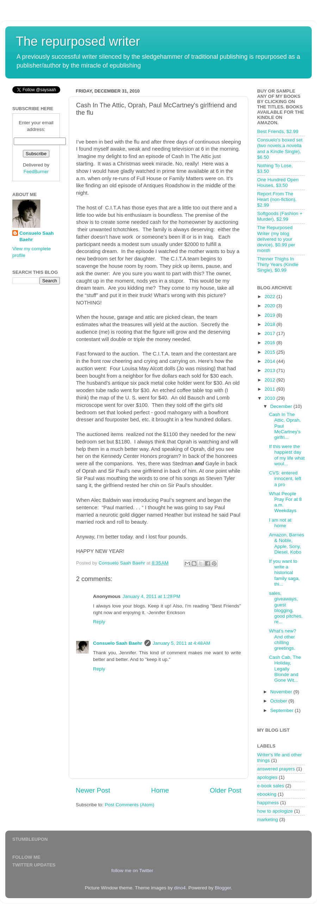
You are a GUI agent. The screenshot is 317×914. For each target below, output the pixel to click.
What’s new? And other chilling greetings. (282, 639)
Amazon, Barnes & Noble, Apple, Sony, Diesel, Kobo (286, 543)
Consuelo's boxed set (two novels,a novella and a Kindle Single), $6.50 (280, 148)
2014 (270, 361)
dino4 (180, 887)
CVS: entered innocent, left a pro (285, 478)
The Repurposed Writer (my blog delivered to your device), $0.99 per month (276, 239)
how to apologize (275, 811)
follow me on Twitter (132, 870)
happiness (268, 802)
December (281, 406)
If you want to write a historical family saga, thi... (284, 573)
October (279, 701)
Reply (99, 621)
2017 (270, 333)
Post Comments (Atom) (129, 804)
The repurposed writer (78, 41)
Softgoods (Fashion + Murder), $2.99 (280, 216)
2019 (270, 315)
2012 (270, 380)
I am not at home (280, 522)
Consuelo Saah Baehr (117, 643)
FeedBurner (36, 171)
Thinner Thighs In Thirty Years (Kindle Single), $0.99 (277, 264)
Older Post (225, 790)
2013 (270, 370)
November (281, 691)
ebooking (266, 794)
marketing (267, 819)
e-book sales (270, 785)
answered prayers (276, 768)
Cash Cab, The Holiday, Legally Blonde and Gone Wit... (285, 669)
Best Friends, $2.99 (277, 131)
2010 (270, 398)
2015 (270, 352)
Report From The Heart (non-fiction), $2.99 (277, 199)
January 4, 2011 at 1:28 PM (151, 596)
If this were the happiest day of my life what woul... (287, 455)
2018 (270, 324)
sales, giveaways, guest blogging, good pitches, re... (286, 607)
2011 (270, 389)
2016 (270, 342)
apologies (267, 777)
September (282, 710)
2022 (270, 296)
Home (160, 790)
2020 (270, 305)
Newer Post (93, 790)
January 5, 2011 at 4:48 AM (181, 643)
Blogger (223, 887)
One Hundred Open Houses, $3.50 (278, 182)
